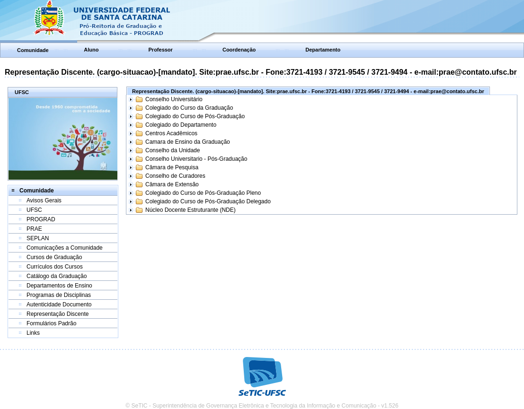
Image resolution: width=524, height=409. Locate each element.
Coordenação (239, 49)
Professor (161, 49)
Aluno (91, 49)
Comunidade (33, 50)
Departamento (322, 49)
